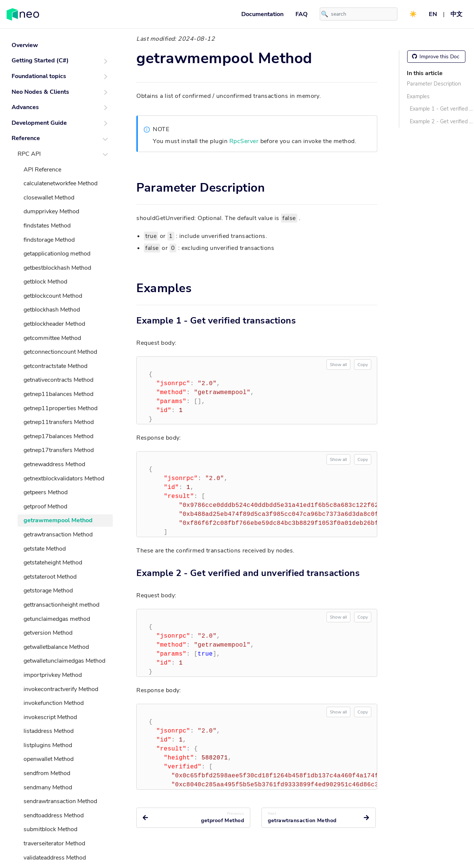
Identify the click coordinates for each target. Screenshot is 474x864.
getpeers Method (46, 492)
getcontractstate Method (55, 366)
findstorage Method (49, 240)
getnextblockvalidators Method (64, 478)
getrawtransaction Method (58, 534)
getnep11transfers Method (59, 422)
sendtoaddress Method (54, 815)
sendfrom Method (47, 773)
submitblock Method (50, 829)
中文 (456, 14)
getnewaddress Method (54, 464)
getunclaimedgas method (57, 619)
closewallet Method (49, 197)
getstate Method (45, 549)
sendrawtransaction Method (60, 801)
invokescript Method (50, 717)
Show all (338, 365)
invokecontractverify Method (61, 689)
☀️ (413, 14)
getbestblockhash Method (57, 268)
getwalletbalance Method (56, 647)
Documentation (262, 14)
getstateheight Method (53, 562)
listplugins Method (48, 745)
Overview (25, 45)
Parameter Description (434, 83)
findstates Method (47, 226)
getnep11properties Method (60, 408)
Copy (362, 365)
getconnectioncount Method (60, 352)
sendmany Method (48, 787)
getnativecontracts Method (58, 380)
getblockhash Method (52, 310)
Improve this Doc (435, 56)
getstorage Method (48, 590)
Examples (418, 96)
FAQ (301, 14)
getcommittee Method (52, 338)
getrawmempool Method (58, 520)
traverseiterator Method (54, 843)
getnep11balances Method (58, 394)
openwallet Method (49, 759)
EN (433, 14)
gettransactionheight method (61, 605)
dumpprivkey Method (51, 211)
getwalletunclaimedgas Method (64, 661)
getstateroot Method (50, 577)
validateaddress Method (55, 858)
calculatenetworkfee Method (60, 183)
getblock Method (45, 282)
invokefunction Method (54, 703)
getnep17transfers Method (59, 450)
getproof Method (45, 506)
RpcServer (243, 141)
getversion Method (48, 633)
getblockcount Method (53, 296)
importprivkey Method (53, 675)
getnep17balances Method (58, 436)
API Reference (42, 169)
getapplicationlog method (57, 254)
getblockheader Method (54, 324)
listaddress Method (49, 731)
